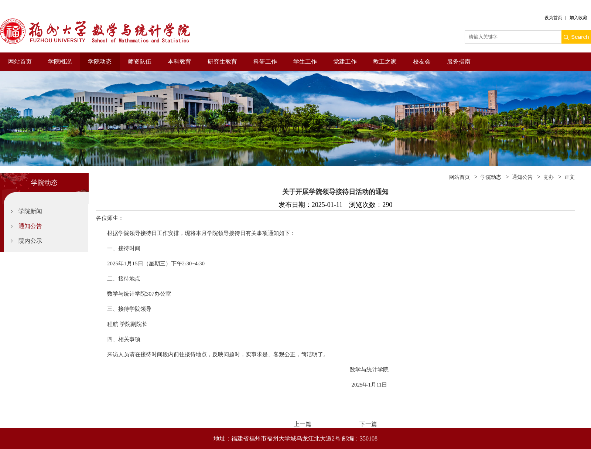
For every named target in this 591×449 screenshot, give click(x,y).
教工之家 (385, 61)
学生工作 (305, 61)
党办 (548, 177)
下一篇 (368, 424)
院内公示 (30, 241)
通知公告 (30, 226)
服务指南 (459, 61)
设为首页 (553, 17)
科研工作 (265, 61)
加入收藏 (578, 17)
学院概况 (60, 61)
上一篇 (302, 424)
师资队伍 (139, 61)
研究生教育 (222, 61)
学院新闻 (30, 211)
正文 (569, 177)
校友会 (422, 61)
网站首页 (20, 61)
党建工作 (345, 61)
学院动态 (100, 61)
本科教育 (179, 61)
